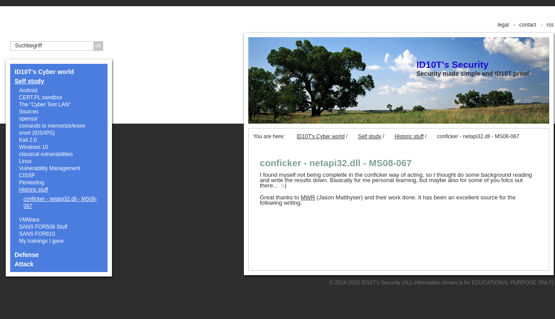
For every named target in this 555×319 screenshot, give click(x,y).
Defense (27, 254)
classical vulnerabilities (46, 154)
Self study (29, 81)
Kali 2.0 (28, 140)
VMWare (29, 220)
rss (550, 25)
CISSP (27, 175)
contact (527, 25)
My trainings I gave (41, 241)
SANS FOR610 (37, 234)
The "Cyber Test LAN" (44, 104)
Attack (24, 264)
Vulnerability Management (49, 168)
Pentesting (31, 182)
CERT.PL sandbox (40, 97)
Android (28, 90)
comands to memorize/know (52, 126)
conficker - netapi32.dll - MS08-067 (60, 202)
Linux (25, 161)
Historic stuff (33, 190)
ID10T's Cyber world (44, 71)
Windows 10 (33, 147)
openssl (28, 119)
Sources (29, 112)
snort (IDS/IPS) (37, 133)
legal (503, 25)
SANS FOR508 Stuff (43, 227)
